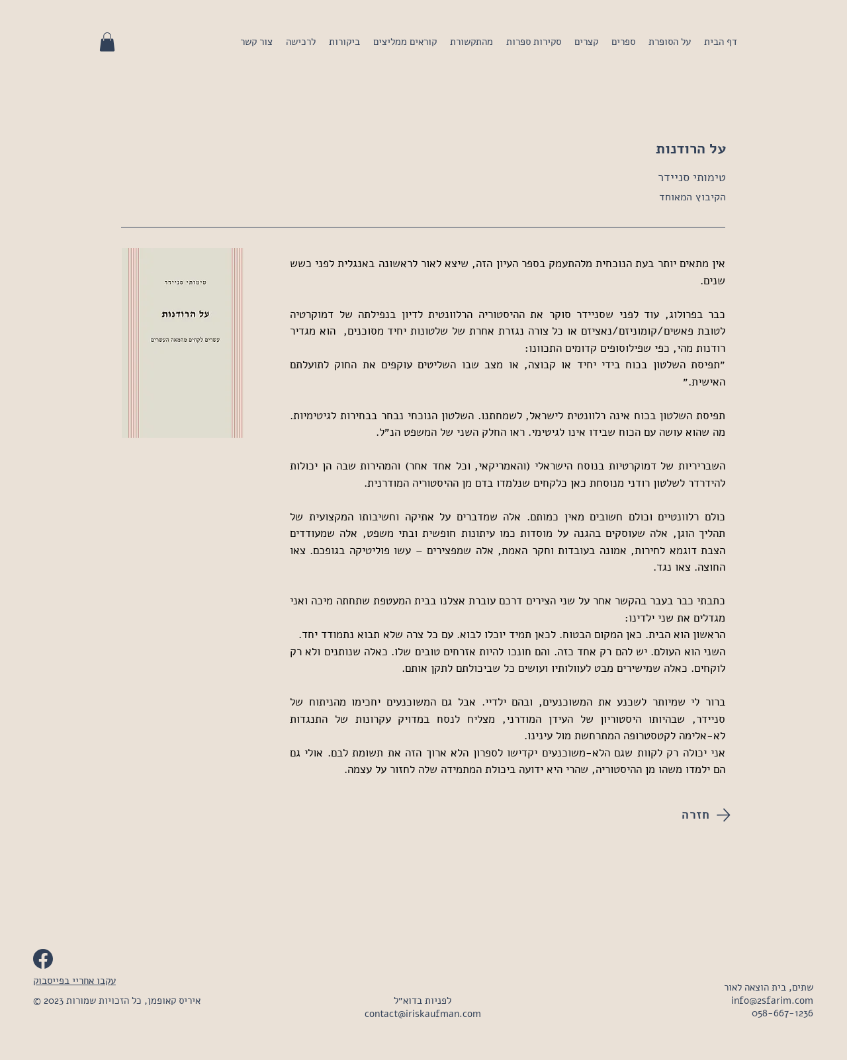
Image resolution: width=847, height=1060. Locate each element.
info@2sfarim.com (772, 1000)
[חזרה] (685, 814)
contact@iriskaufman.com (423, 1013)
